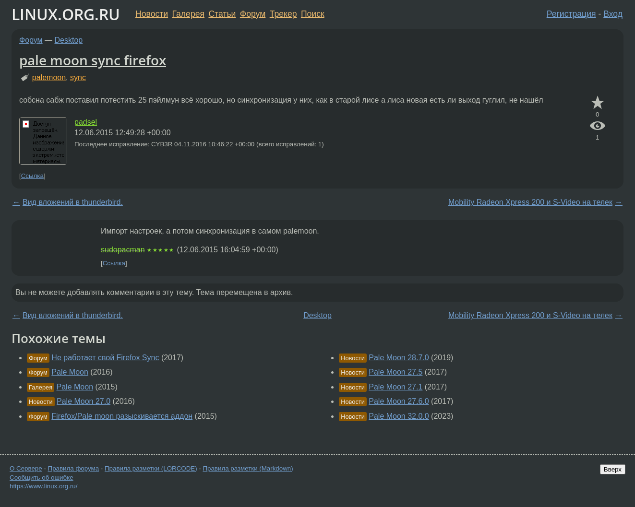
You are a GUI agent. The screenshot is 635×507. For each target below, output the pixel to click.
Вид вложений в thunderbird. (73, 202)
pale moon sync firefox (92, 60)
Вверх (613, 469)
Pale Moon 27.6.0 (399, 401)
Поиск (312, 14)
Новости (151, 14)
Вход (613, 14)
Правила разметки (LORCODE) (151, 468)
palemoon (49, 77)
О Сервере (26, 468)
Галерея (188, 14)
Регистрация (571, 14)
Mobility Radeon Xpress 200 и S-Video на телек (530, 202)
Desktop (69, 40)
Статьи (222, 14)
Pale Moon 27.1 (395, 387)
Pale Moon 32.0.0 (399, 416)
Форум (252, 14)
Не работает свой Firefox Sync (105, 358)
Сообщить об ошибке (41, 477)
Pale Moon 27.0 (83, 401)
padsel (85, 122)
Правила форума (73, 468)
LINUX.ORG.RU (66, 14)
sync (78, 77)
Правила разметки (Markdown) (248, 468)
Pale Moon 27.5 (395, 372)
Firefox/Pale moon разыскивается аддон (121, 416)
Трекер (283, 14)
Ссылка (32, 175)
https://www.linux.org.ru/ (43, 486)
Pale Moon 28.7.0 (399, 358)
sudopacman (123, 250)
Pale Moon (69, 372)
